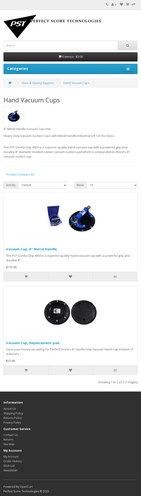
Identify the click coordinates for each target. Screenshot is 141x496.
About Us (9, 409)
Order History (12, 461)
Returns (8, 439)
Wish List (9, 466)
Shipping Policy (13, 413)
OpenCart (26, 487)
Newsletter (10, 470)
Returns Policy (12, 418)
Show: (80, 185)
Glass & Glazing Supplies (37, 83)
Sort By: (11, 185)
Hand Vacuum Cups (76, 83)
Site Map (9, 444)
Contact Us (10, 435)
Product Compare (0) (20, 174)
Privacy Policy (12, 422)
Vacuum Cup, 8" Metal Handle (31, 249)
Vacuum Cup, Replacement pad (32, 342)
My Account (10, 457)
